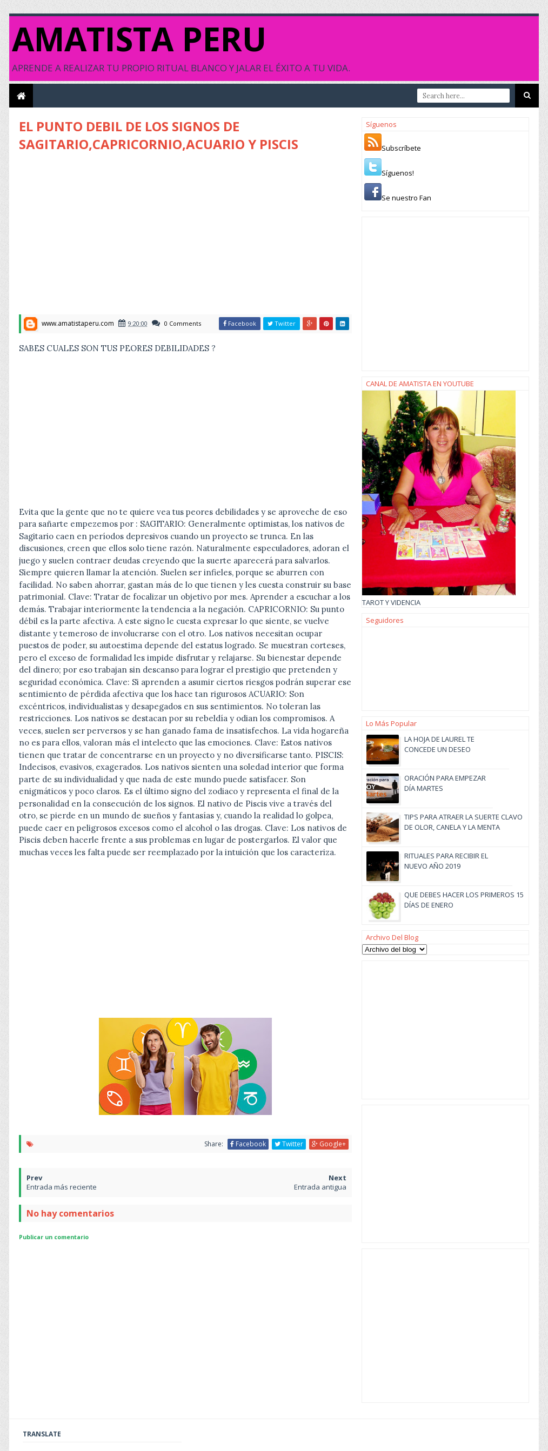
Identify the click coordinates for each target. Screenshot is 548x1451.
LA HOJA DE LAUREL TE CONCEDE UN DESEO (439, 744)
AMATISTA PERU (139, 39)
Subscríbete (401, 148)
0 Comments (182, 323)
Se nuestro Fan (406, 198)
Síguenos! (398, 173)
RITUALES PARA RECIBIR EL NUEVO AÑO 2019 (446, 860)
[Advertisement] (110, 236)
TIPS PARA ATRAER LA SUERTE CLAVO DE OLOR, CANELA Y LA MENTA (463, 821)
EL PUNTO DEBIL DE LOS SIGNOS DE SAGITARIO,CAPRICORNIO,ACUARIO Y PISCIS (158, 135)
